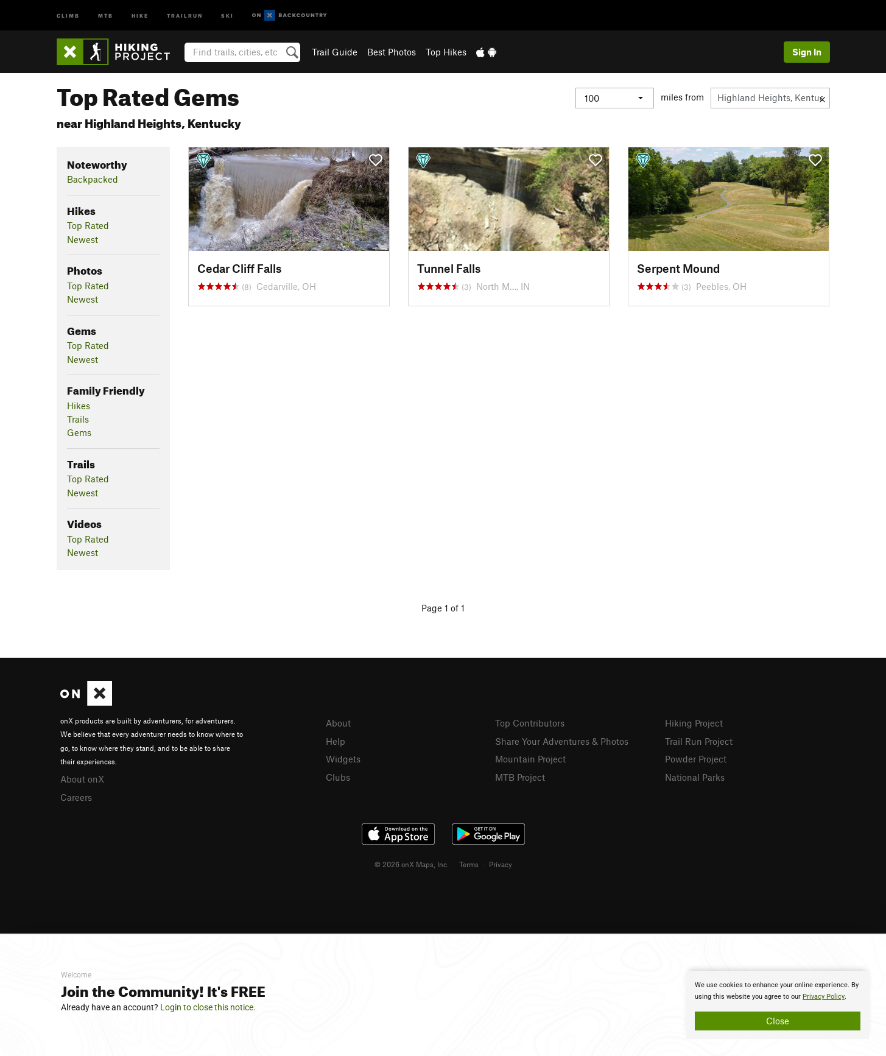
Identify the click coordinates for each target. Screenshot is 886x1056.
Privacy (500, 864)
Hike (140, 15)
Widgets (343, 758)
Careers (76, 797)
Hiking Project (694, 722)
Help (335, 741)
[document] (777, 1004)
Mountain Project (530, 758)
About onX (82, 778)
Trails (78, 419)
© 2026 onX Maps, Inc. (411, 864)
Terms (469, 864)
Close (777, 1020)
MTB (105, 15)
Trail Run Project (699, 741)
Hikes (78, 405)
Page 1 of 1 (443, 607)
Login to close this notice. (208, 1007)
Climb (68, 15)
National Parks (695, 777)
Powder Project (695, 758)
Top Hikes (446, 51)
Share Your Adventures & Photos (561, 741)
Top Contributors (529, 722)
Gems (79, 432)
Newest (82, 239)
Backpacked (92, 179)
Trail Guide (334, 51)
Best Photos (391, 51)
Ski (227, 15)
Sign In (806, 51)
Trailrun (185, 15)
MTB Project (520, 777)
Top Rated (88, 225)
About (338, 722)
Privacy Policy (824, 997)
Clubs (338, 777)
